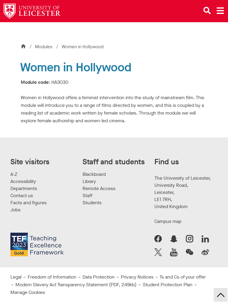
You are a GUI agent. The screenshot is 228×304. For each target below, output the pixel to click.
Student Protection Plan (167, 285)
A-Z (13, 174)
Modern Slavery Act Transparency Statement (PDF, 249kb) (76, 285)
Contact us (21, 195)
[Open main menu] (220, 10)
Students (92, 203)
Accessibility (23, 181)
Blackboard (94, 174)
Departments (23, 188)
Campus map (167, 221)
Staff (87, 195)
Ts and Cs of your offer (182, 277)
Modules (44, 47)
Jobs (15, 210)
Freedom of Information (52, 277)
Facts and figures (28, 203)
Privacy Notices (137, 277)
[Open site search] (207, 10)
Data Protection (99, 277)
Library (89, 181)
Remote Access (99, 188)
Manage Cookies (27, 292)
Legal (15, 277)
